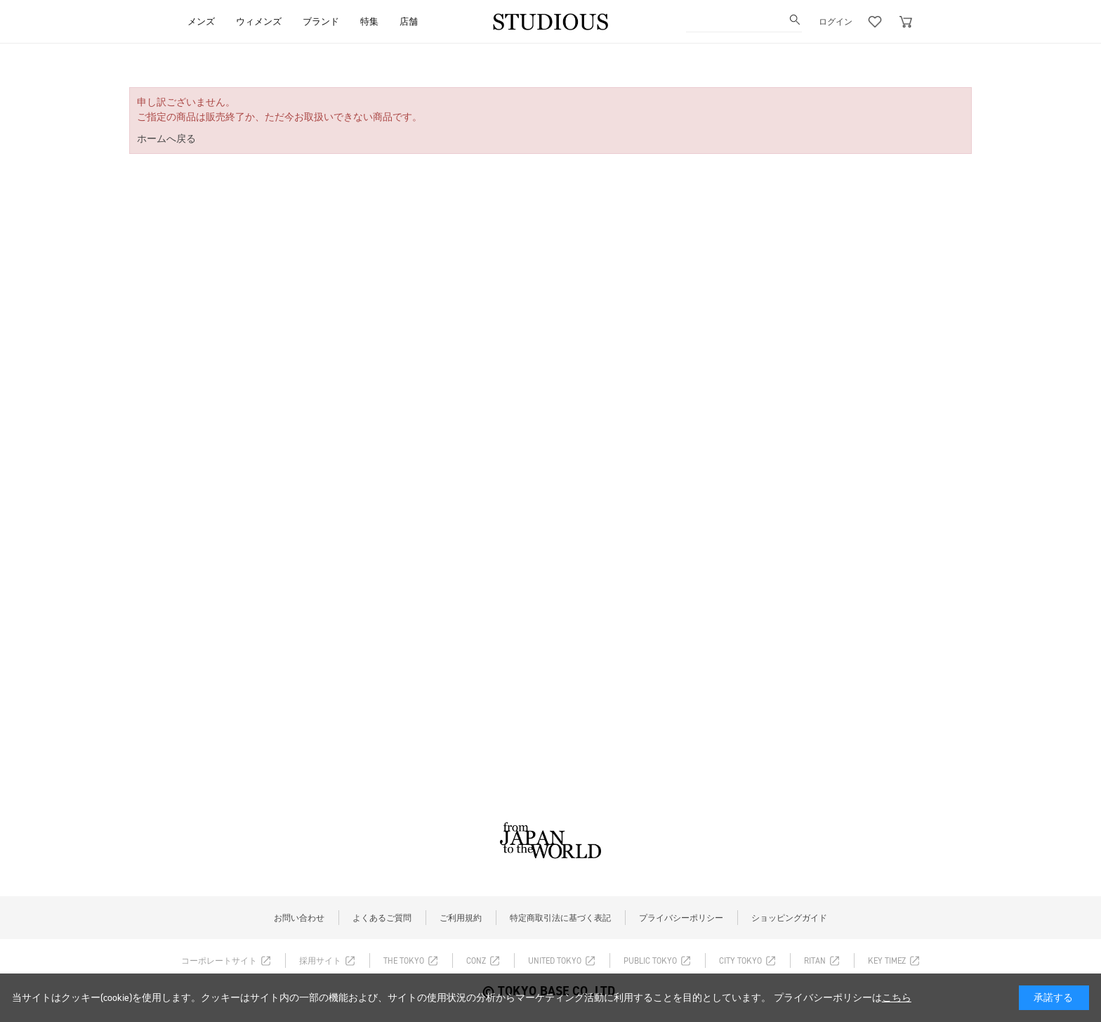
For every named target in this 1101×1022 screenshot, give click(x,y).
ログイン (835, 21)
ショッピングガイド (789, 918)
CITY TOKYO (740, 960)
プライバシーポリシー (681, 918)
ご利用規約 (461, 918)
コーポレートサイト (219, 960)
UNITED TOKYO (554, 960)
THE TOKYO (403, 960)
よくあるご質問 (381, 918)
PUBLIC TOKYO (650, 960)
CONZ (476, 960)
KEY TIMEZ (887, 960)
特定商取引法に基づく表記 (560, 918)
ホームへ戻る (166, 138)
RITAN (815, 960)
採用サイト (320, 960)
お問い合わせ (299, 918)
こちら (896, 997)
